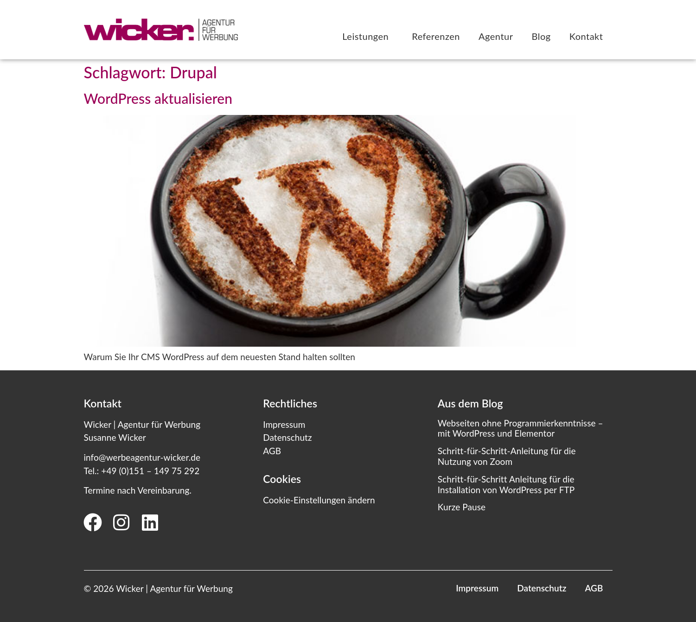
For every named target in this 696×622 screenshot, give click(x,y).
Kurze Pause (461, 506)
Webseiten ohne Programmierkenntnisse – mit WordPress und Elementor (520, 428)
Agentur (496, 36)
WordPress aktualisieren (158, 98)
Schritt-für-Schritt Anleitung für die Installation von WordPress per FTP (506, 484)
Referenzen (436, 36)
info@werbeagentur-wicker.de (142, 457)
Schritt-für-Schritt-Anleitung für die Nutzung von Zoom (507, 456)
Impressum (284, 424)
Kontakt (586, 36)
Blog (541, 36)
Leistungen (367, 36)
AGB (272, 450)
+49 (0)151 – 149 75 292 (150, 470)
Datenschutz (287, 437)
